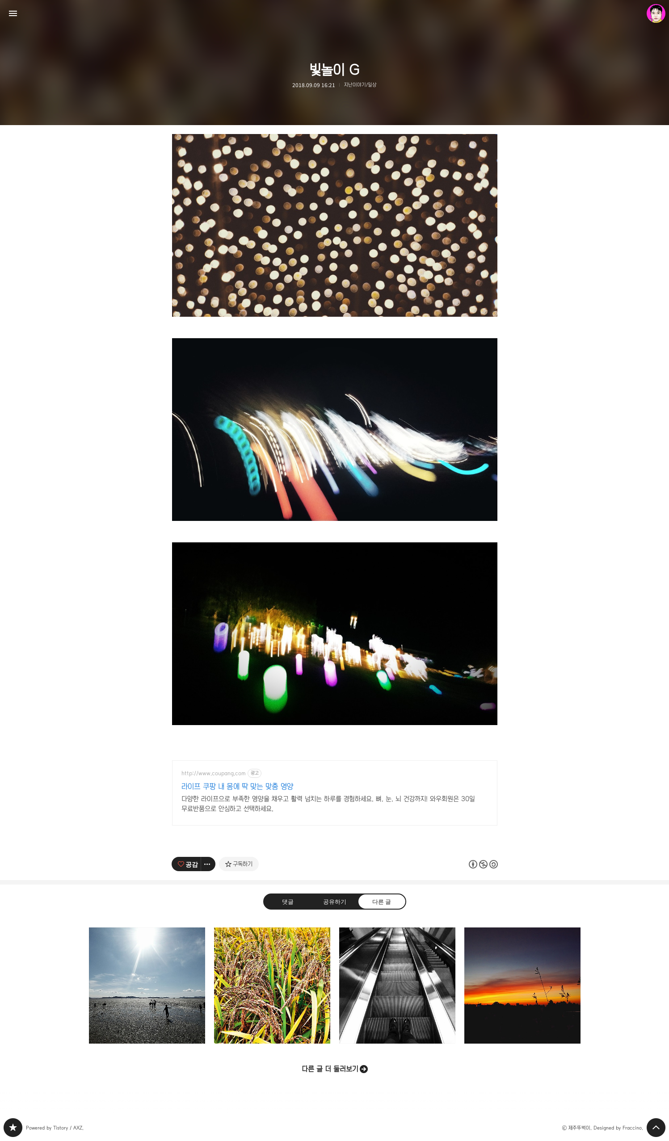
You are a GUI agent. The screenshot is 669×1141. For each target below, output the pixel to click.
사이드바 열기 (13, 13)
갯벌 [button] (147, 985)
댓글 (287, 901)
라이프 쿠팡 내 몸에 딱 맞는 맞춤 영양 (237, 786)
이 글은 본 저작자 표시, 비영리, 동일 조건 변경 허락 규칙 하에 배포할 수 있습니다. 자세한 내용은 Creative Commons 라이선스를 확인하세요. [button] (483, 864)
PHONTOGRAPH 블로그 (13, 1127)
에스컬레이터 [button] (397, 985)
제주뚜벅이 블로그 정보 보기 (656, 13)
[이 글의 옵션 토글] (208, 864)
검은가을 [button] (272, 985)
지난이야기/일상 (360, 85)
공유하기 (334, 901)
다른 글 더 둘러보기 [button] (330, 1069)
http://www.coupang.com (213, 773)
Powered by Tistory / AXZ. (55, 1128)
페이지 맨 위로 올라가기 (656, 1127)
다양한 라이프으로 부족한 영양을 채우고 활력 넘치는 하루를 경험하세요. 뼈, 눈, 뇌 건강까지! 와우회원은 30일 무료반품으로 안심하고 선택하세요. (328, 803)
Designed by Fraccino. (618, 1128)
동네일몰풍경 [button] (522, 985)
